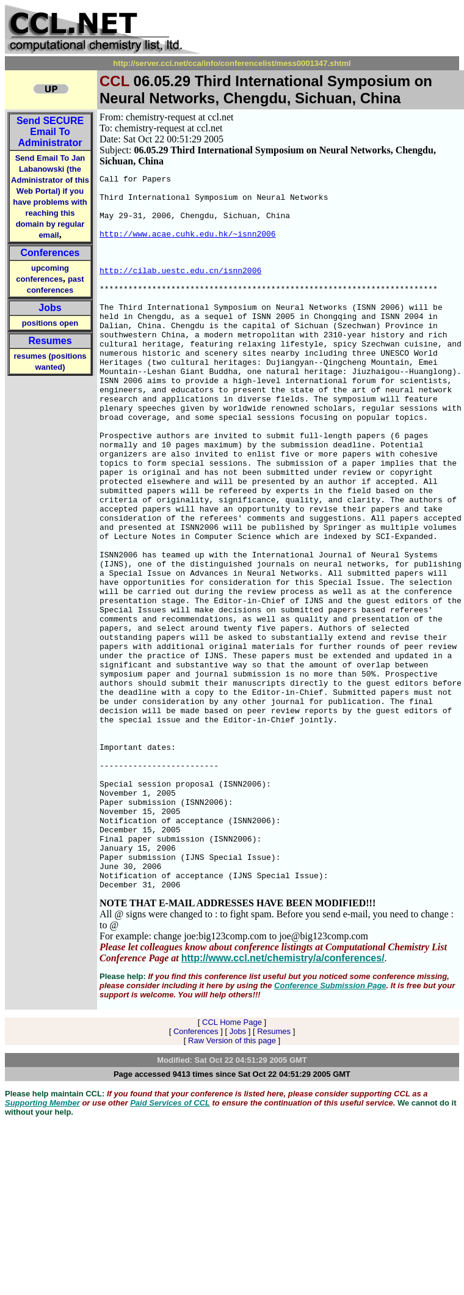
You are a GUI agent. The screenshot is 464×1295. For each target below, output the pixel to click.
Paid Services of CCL (170, 1245)
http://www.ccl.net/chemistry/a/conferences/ (283, 1101)
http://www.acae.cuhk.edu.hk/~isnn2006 (188, 246)
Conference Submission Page (330, 1128)
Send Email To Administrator (50, 132)
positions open (50, 323)
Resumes (49, 341)
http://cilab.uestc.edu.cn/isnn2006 (180, 290)
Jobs (49, 308)
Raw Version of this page (232, 1183)
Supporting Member (42, 1245)
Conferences (50, 253)
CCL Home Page (232, 1165)
